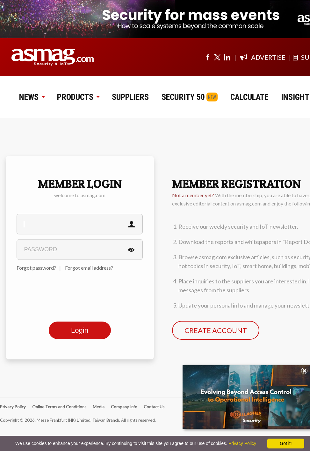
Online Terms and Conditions (59, 406)
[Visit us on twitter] (217, 57)
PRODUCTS (78, 97)
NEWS (31, 97)
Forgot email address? (89, 268)
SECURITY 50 (183, 97)
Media (99, 406)
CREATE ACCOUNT (215, 330)
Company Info (124, 406)
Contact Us (154, 406)
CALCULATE (249, 97)
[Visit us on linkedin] (226, 57)
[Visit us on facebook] (207, 57)
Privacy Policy (13, 406)
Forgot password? (36, 268)
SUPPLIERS (130, 97)
